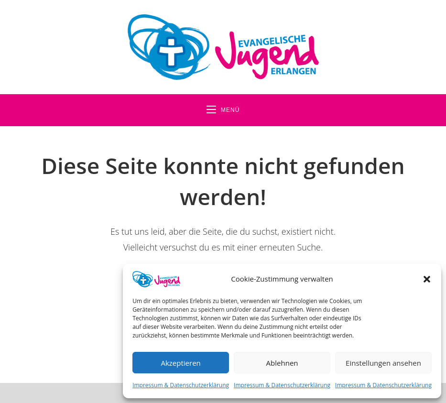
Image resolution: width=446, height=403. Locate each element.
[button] (427, 279)
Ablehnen (282, 363)
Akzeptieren (180, 363)
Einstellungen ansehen (383, 363)
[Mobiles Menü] (223, 110)
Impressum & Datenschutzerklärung (180, 385)
